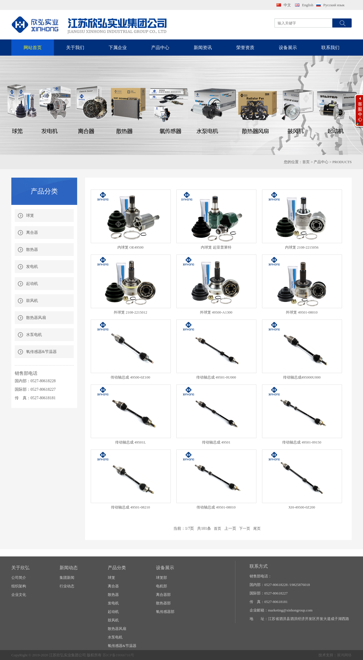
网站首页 (33, 47)
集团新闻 (67, 577)
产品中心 (160, 47)
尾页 (257, 528)
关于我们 (75, 47)
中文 (287, 5)
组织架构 (18, 586)
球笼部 (161, 577)
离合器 (32, 232)
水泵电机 (34, 335)
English (307, 5)
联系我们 (330, 47)
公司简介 (18, 577)
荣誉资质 (245, 47)
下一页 (244, 528)
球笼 (30, 215)
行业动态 (67, 586)
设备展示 (288, 47)
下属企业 (118, 47)
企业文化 (18, 594)
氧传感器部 (165, 611)
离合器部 (163, 594)
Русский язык (334, 5)
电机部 (161, 586)
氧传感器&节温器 (41, 352)
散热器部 (163, 603)
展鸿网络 (344, 655)
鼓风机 (32, 301)
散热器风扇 (36, 318)
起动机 (32, 283)
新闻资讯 (203, 47)
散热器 (32, 249)
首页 (306, 162)
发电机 (32, 266)
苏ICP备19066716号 (118, 655)
